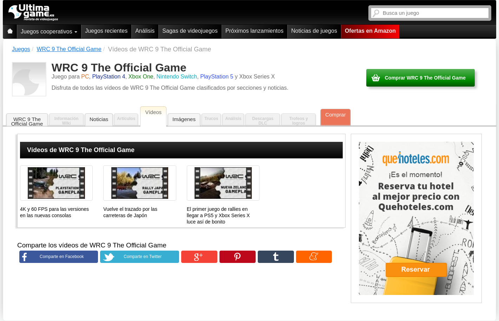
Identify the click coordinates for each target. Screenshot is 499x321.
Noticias (99, 119)
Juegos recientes (106, 31)
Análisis (145, 31)
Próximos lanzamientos (254, 31)
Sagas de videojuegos (189, 31)
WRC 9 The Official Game (27, 121)
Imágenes (184, 119)
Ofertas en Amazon (370, 31)
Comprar (335, 115)
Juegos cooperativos (49, 31)
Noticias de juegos (314, 31)
